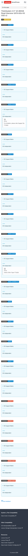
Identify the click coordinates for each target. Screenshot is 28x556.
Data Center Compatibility (8, 515)
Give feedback (6, 501)
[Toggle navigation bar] (2, 2)
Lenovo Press (5, 540)
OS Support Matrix (9, 30)
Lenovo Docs (5, 538)
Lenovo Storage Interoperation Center (12, 528)
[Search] (25, 2)
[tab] (3, 34)
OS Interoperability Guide (8, 525)
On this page (5, 7)
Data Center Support (7, 542)
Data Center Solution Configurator (11, 545)
